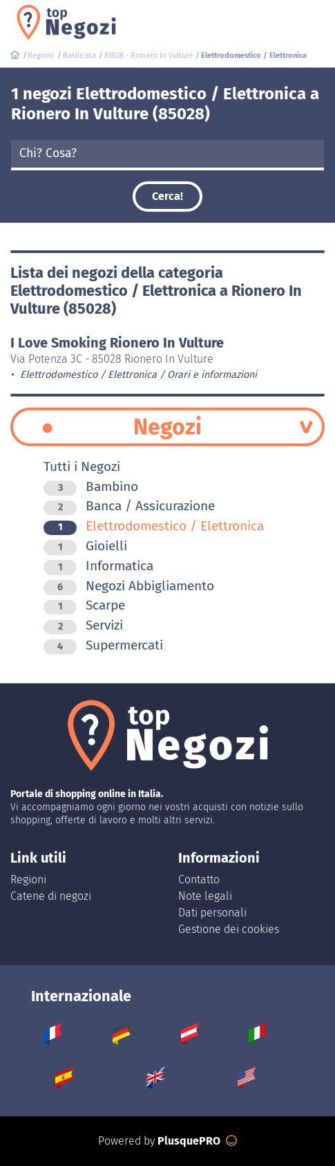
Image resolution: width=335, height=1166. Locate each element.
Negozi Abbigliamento (129, 586)
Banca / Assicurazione (129, 506)
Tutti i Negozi (82, 466)
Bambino (91, 486)
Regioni (28, 879)
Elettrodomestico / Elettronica (154, 526)
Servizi (83, 625)
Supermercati (103, 645)
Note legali (205, 896)
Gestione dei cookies (228, 929)
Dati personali (212, 912)
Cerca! (167, 196)
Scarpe (84, 605)
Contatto (199, 879)
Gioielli (85, 546)
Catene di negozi (50, 896)
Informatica (98, 566)
